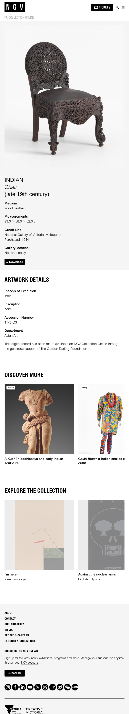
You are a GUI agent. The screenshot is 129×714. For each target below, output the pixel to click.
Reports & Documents (20, 641)
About (9, 613)
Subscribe (15, 673)
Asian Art (11, 335)
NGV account (29, 662)
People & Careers (17, 635)
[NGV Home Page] (15, 7)
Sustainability (14, 624)
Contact (10, 618)
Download (14, 262)
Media (9, 629)
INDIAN (14, 180)
